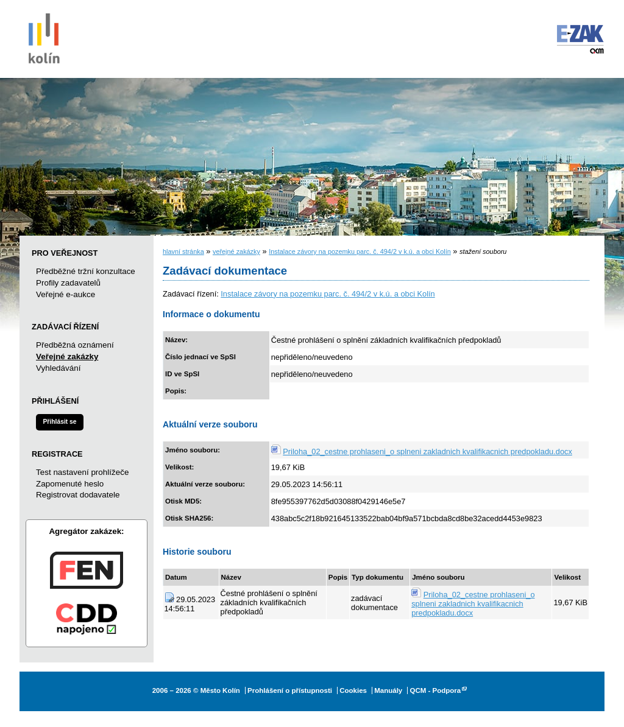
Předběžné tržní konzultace (85, 271)
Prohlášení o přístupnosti (289, 690)
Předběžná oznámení (75, 344)
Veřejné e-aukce (65, 294)
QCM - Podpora (435, 690)
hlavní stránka (183, 251)
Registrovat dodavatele (77, 494)
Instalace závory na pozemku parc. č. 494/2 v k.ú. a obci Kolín (360, 251)
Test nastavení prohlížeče (82, 472)
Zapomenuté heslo (70, 483)
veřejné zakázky (236, 251)
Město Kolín (44, 36)
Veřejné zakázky (67, 356)
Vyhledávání (58, 368)
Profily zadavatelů (68, 282)
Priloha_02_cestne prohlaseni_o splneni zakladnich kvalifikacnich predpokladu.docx (427, 451)
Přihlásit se (59, 421)
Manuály (388, 690)
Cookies (353, 690)
